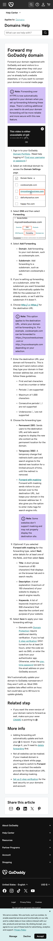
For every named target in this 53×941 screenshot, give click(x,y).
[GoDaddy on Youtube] (33, 892)
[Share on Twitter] (32, 809)
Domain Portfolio (21, 154)
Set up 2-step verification (25, 779)
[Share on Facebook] (18, 809)
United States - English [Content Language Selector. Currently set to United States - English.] (15, 884)
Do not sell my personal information (26, 908)
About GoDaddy (10, 825)
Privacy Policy (25, 902)
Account (6, 855)
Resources (7, 840)
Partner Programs (11, 847)
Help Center (8, 833)
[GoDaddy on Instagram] (11, 892)
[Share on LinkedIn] (25, 809)
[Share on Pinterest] (39, 809)
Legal (13, 902)
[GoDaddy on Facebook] (4, 892)
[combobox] (23, 32)
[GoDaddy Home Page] (14, 872)
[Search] (45, 32)
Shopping (7, 862)
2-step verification (28, 641)
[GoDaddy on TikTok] (18, 892)
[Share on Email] (11, 809)
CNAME (17, 720)
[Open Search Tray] (31, 4)
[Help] (37, 4)
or (29, 305)
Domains (20, 19)
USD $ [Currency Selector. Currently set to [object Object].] (46, 884)
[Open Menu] (3, 4)
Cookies (38, 902)
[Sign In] (43, 4)
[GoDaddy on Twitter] (25, 892)
